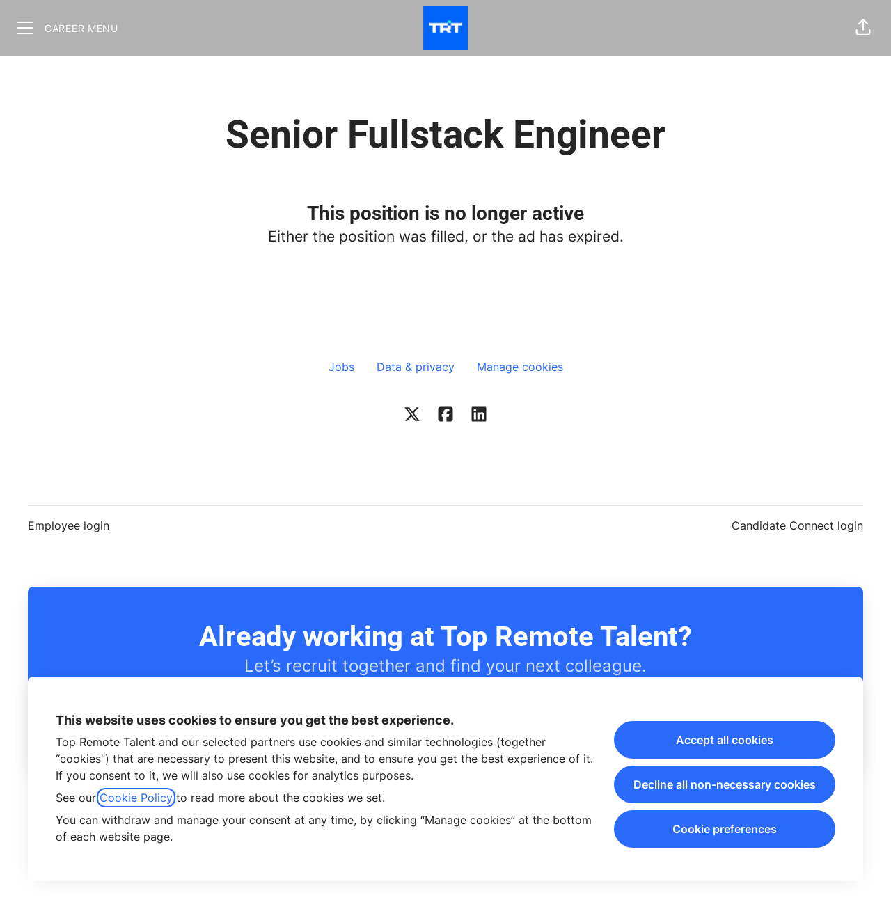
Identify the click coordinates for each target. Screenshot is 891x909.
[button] (863, 27)
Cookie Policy (136, 798)
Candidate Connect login (797, 525)
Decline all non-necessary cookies (724, 784)
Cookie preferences (724, 829)
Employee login (68, 525)
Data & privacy (416, 367)
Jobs (341, 367)
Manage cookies (520, 367)
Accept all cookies (724, 740)
